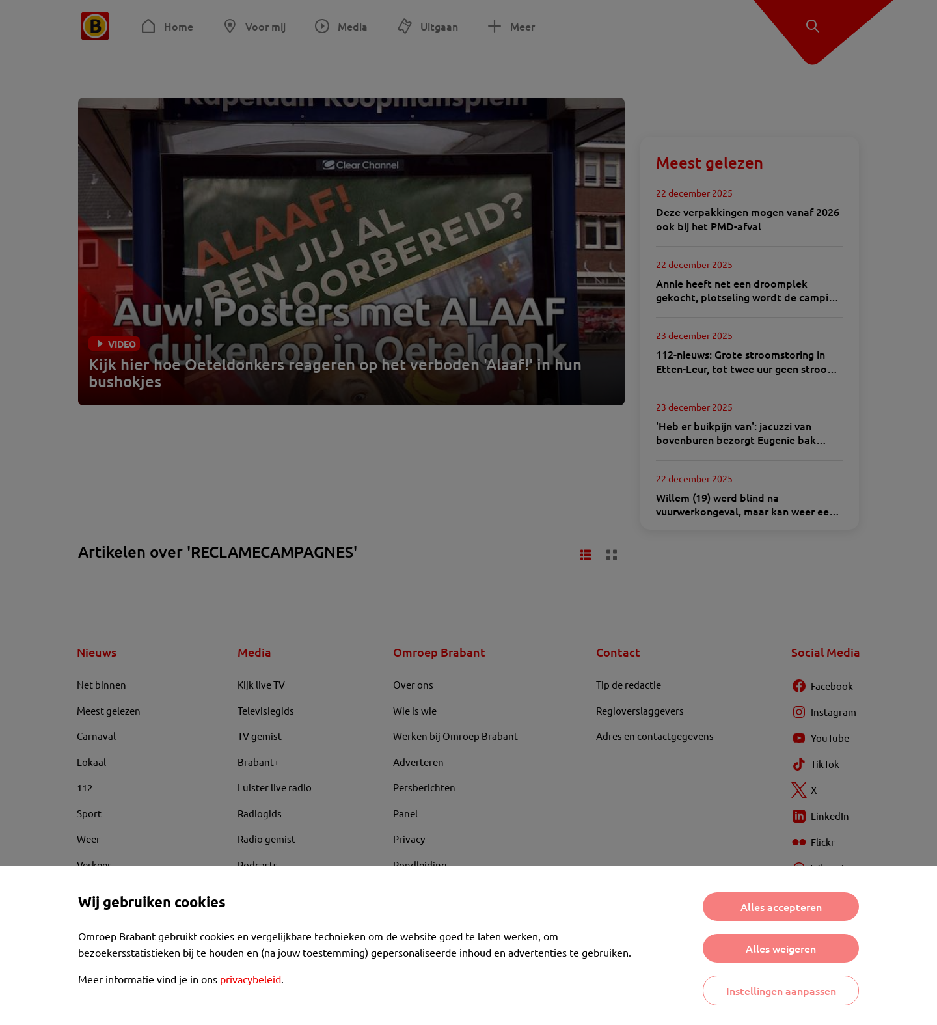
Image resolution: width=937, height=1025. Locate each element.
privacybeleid (250, 978)
